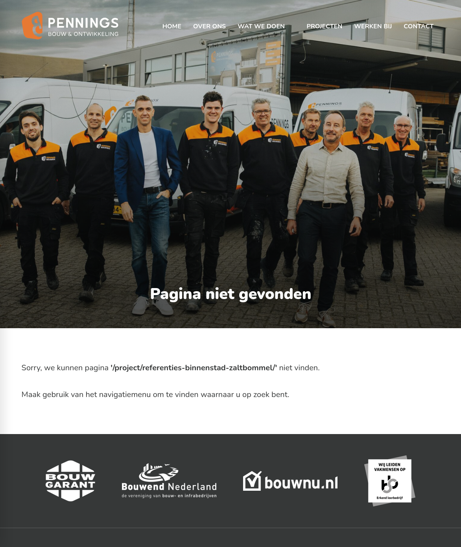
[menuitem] (172, 19)
